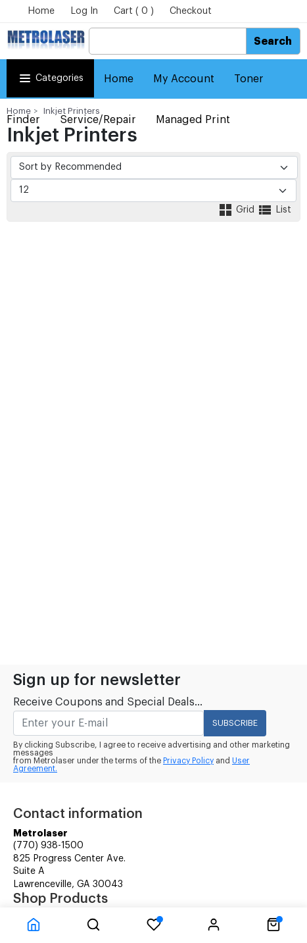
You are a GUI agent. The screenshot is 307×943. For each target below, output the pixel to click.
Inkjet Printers (71, 111)
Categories (50, 78)
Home (41, 11)
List (274, 210)
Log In (84, 11)
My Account (183, 79)
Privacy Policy (188, 761)
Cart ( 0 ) (134, 11)
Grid (237, 210)
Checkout (191, 11)
